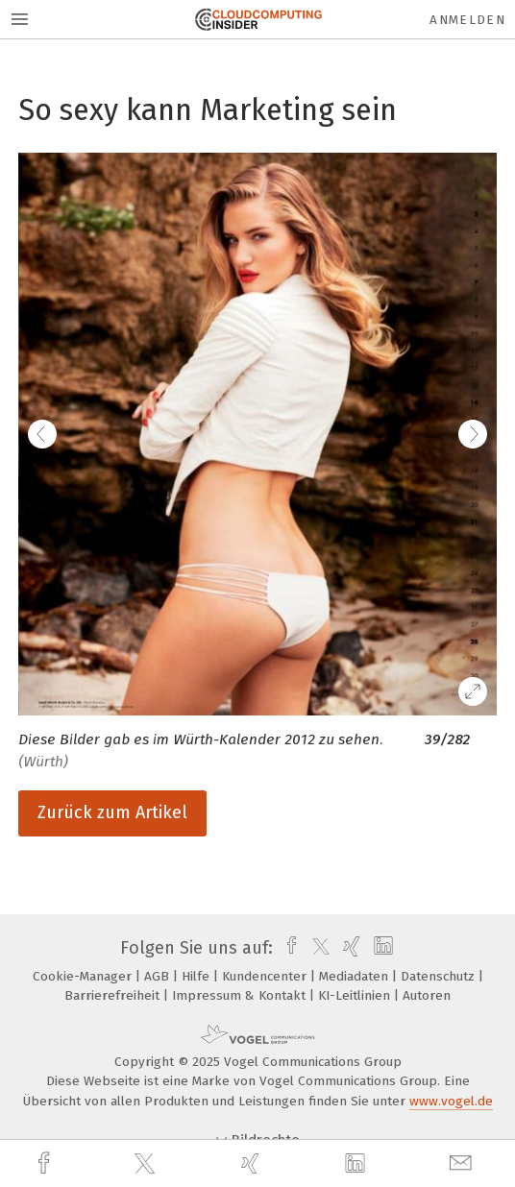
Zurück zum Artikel (112, 812)
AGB (158, 976)
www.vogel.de (451, 1101)
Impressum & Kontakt (240, 995)
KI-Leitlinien (356, 995)
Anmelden (467, 20)
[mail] (463, 1163)
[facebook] (46, 1163)
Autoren (427, 995)
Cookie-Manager (84, 976)
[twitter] (147, 1164)
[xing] (252, 1163)
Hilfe (197, 976)
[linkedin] (357, 1163)
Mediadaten (355, 976)
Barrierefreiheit (113, 995)
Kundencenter (266, 976)
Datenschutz (439, 976)
